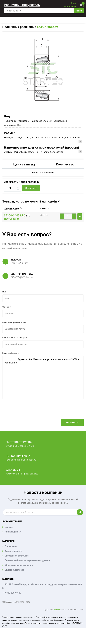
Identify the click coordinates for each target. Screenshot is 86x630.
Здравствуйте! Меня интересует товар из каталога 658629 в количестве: (43, 377)
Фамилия (6, 307)
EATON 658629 (47, 27)
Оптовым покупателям (17, 555)
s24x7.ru (57, 610)
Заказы (8, 527)
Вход (73, 3)
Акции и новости (13, 551)
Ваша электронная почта (14, 322)
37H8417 (30, 152)
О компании (11, 546)
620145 (53, 152)
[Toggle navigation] (81, 20)
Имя (4, 292)
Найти (79, 10)
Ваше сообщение (10, 353)
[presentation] (60, 411)
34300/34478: (11, 152)
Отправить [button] (72, 422)
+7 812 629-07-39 (12, 593)
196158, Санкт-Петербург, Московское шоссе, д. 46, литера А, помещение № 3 (42, 586)
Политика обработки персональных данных (27, 560)
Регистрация (70, 6)
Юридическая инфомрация (19, 565)
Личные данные (13, 531)
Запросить (31, 188)
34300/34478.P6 (15, 215)
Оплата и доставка (14, 570)
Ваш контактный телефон (14, 337)
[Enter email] (40, 512)
